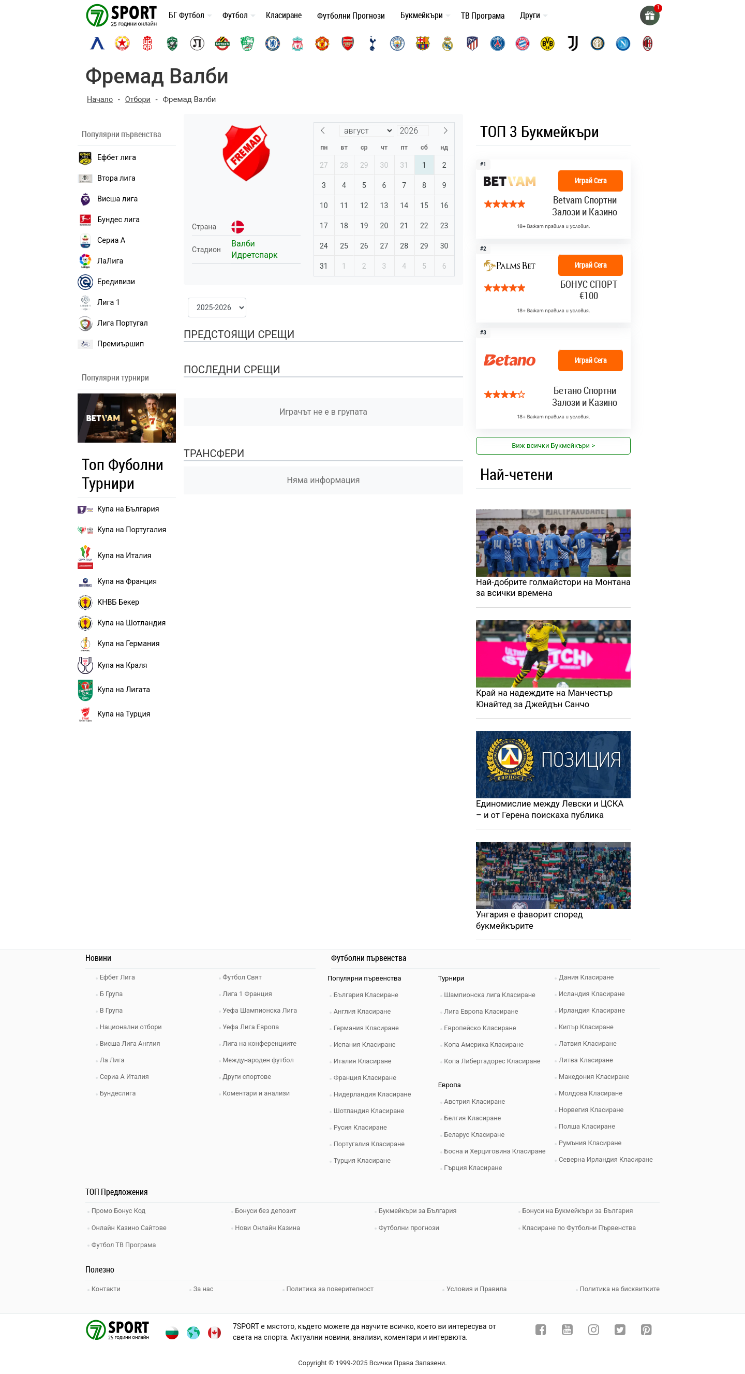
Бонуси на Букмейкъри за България (580, 1213)
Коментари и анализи (259, 1096)
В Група (113, 1013)
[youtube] (567, 1330)
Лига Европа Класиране (484, 1014)
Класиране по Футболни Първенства (582, 1228)
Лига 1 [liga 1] (99, 303)
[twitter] (620, 1330)
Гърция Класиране (475, 1170)
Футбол (235, 15)
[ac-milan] (647, 43)
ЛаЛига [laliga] (100, 261)
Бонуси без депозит (268, 1213)
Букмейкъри (421, 15)
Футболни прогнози (411, 1228)
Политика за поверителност (330, 1287)
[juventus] (572, 43)
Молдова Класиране (592, 1096)
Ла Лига (114, 1062)
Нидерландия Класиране (374, 1097)
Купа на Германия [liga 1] (119, 644)
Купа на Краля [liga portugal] (112, 665)
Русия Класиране (362, 1130)
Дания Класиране (588, 980)
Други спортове (249, 1079)
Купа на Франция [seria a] (117, 582)
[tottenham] (372, 43)
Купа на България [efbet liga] (118, 509)
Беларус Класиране (477, 1137)
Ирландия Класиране (594, 1013)
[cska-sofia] (122, 43)
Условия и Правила (476, 1287)
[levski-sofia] (97, 43)
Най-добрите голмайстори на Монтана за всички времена (536, 588)
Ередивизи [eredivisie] (106, 282)
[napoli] (623, 43)
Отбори (139, 99)
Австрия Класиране (477, 1104)
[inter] (597, 43)
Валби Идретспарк (254, 249)
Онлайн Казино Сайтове (131, 1228)
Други (530, 15)
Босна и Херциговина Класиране (497, 1154)
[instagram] (594, 1330)
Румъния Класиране (592, 1145)
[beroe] (247, 43)
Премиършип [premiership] (111, 344)
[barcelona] (422, 43)
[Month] (366, 131)
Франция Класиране (367, 1080)
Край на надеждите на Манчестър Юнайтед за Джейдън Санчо (546, 699)
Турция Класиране (364, 1163)
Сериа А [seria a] (101, 241)
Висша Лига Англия (132, 1046)
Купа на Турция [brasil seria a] (114, 714)
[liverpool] (297, 43)
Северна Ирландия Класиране (608, 1162)
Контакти (108, 1287)
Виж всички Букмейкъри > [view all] (553, 445)
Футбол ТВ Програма (126, 1244)
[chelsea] (272, 43)
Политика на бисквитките (619, 1287)
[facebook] (541, 1330)
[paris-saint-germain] (497, 43)
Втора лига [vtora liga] (107, 178)
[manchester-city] (397, 43)
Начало (100, 99)
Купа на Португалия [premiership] (122, 529)
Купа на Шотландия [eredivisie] (122, 623)
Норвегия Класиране (593, 1112)
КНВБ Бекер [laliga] (108, 602)
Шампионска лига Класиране (492, 997)
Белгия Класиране (475, 1120)
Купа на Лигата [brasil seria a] (114, 690)
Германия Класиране (368, 1030)
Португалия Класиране (371, 1146)
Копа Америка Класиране (486, 1047)
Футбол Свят (244, 980)
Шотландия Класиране (371, 1113)
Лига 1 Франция (250, 996)
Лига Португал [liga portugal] (113, 323)
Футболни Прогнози (351, 15)
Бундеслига (119, 1096)
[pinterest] (646, 1330)
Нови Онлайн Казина (270, 1228)
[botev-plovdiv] (222, 43)
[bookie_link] (553, 199)
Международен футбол (261, 1062)
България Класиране (368, 997)
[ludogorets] (172, 43)
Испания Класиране (366, 1047)
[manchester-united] (322, 43)
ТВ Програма (482, 15)
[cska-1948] (147, 43)
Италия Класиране (364, 1064)
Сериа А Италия (126, 1079)
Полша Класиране (589, 1129)
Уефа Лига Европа (253, 1029)
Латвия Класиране (589, 1046)
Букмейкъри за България (420, 1213)
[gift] (649, 15)
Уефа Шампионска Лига (263, 1013)
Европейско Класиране (482, 1030)
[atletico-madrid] (472, 43)
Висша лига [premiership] (108, 199)
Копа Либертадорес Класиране (495, 1064)
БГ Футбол (186, 15)
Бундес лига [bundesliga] (109, 220)
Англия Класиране (364, 1014)
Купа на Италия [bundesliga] (115, 556)
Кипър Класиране (588, 1029)
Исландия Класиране (594, 996)
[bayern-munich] (522, 43)
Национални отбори (133, 1029)
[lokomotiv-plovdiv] (197, 43)
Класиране (284, 15)
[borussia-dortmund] (547, 43)
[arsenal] (347, 43)
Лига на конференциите (262, 1046)
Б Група (113, 996)
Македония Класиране (596, 1079)
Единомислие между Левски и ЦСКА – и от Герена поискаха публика (552, 811)
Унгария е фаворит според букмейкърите (531, 922)
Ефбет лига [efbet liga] (107, 158)
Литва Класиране (588, 1062)
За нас (204, 1287)
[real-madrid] (447, 43)
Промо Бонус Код (120, 1213)
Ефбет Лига (119, 980)
